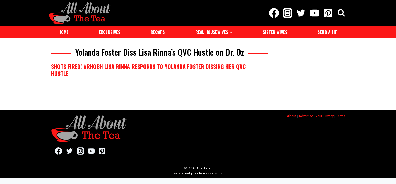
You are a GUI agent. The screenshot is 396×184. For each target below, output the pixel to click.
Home (63, 31)
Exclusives (110, 31)
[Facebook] (274, 12)
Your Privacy (324, 115)
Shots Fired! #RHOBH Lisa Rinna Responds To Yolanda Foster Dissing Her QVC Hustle (148, 69)
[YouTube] (314, 12)
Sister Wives (275, 31)
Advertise (306, 115)
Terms (340, 115)
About (291, 115)
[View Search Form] (341, 13)
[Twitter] (301, 12)
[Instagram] (287, 12)
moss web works (212, 172)
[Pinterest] (328, 12)
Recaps (158, 31)
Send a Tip (328, 31)
